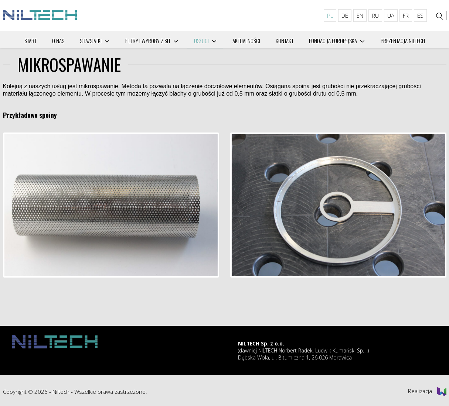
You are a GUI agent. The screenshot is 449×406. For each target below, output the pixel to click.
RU (375, 15)
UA (390, 15)
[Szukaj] (439, 16)
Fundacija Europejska (333, 41)
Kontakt (284, 41)
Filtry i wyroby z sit (147, 41)
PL (330, 15)
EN (360, 15)
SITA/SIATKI (91, 41)
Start (30, 41)
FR (406, 15)
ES (420, 15)
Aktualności (246, 41)
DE (344, 15)
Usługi (201, 41)
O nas (58, 41)
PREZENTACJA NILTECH (403, 41)
